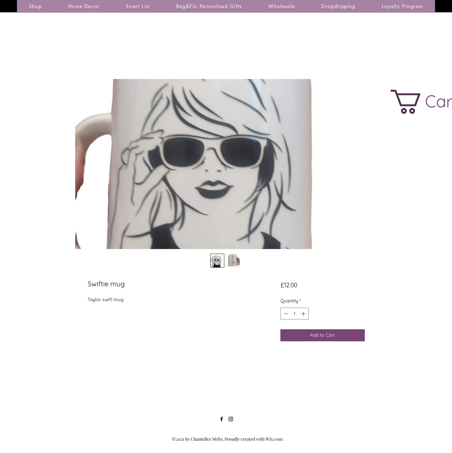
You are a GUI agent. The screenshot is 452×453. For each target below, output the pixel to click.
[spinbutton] (295, 313)
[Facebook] (221, 419)
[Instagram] (231, 419)
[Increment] (304, 313)
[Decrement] (285, 313)
